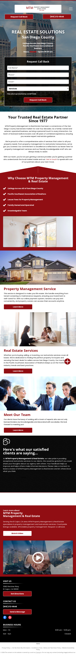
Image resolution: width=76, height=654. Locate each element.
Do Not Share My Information (21, 648)
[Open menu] (71, 8)
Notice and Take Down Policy (52, 648)
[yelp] (10, 618)
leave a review (9, 469)
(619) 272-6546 (10, 606)
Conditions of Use (37, 648)
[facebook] (5, 618)
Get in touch (51, 159)
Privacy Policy (6, 648)
